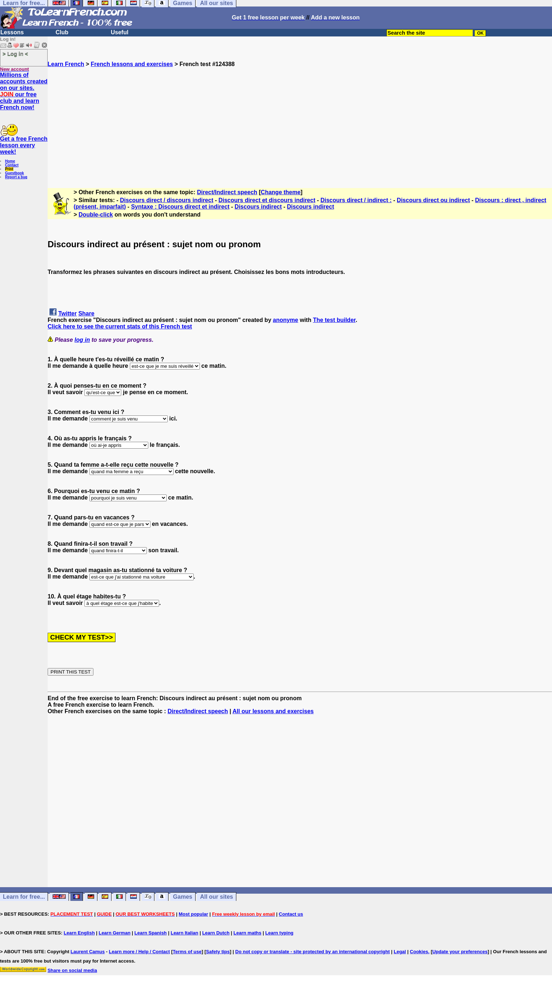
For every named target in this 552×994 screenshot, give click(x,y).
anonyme (285, 320)
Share (86, 313)
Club (62, 32)
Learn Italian (184, 933)
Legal (400, 951)
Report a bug (16, 177)
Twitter (67, 313)
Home (10, 161)
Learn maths (247, 933)
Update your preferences (459, 951)
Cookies (419, 951)
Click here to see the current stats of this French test (120, 326)
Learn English (79, 933)
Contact (11, 165)
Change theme (281, 192)
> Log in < (15, 54)
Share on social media (72, 970)
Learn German (114, 933)
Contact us (291, 914)
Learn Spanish (150, 933)
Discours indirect (258, 207)
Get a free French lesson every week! (24, 145)
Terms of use (187, 951)
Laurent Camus (88, 951)
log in (82, 340)
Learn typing (279, 933)
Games (182, 897)
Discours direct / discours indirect (167, 200)
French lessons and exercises (132, 64)
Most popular (193, 914)
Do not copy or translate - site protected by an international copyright (312, 951)
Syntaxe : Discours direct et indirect (180, 207)
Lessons (12, 32)
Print (9, 169)
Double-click (96, 215)
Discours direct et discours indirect (266, 200)
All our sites (216, 897)
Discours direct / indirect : (355, 200)
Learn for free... (24, 897)
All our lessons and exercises (273, 711)
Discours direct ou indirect (433, 200)
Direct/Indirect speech (227, 192)
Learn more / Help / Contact (139, 951)
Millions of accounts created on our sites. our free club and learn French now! (24, 91)
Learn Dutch (215, 933)
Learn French (66, 64)
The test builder (334, 320)
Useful (119, 32)
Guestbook (14, 173)
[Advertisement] (299, 118)
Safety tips (218, 951)
